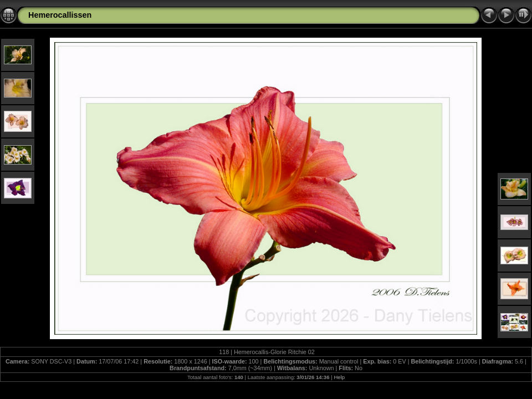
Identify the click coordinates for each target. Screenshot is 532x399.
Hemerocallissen (59, 15)
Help (339, 377)
